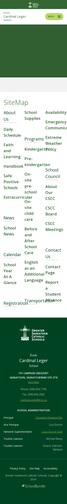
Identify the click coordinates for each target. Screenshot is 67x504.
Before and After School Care (30, 240)
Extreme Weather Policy (53, 143)
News (9, 218)
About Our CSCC (51, 192)
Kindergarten (37, 149)
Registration (16, 303)
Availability (56, 112)
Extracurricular (18, 197)
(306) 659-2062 (36, 394)
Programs (34, 139)
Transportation (39, 301)
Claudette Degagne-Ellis (49, 417)
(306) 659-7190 (37, 389)
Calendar (12, 254)
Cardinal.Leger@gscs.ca (33, 400)
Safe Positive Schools (11, 181)
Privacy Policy (18, 468)
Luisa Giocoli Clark (52, 431)
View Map (33, 382)
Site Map (34, 468)
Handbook (13, 166)
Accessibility (50, 468)
